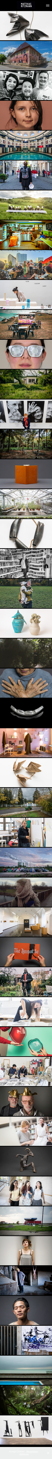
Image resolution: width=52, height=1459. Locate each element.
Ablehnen (24, 1454)
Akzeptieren (32, 1451)
